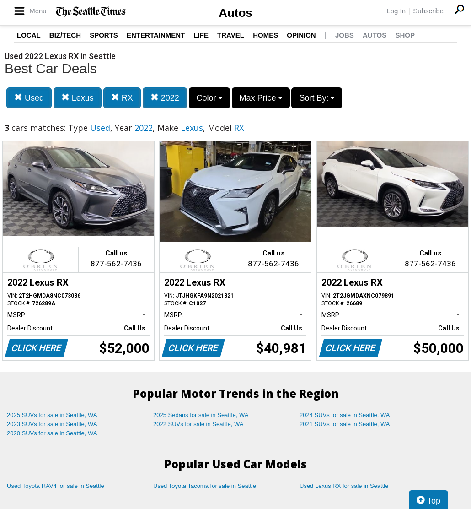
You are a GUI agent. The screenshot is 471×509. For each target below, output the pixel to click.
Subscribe (428, 11)
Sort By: (316, 98)
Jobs (344, 35)
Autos (235, 13)
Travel (230, 35)
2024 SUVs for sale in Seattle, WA (345, 415)
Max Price (261, 98)
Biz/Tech (65, 35)
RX (122, 98)
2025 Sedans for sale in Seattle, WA (200, 415)
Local (29, 35)
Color (209, 98)
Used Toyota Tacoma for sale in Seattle (204, 485)
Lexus (77, 98)
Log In (396, 11)
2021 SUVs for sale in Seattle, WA (345, 424)
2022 (164, 98)
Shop (405, 35)
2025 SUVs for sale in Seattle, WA (52, 415)
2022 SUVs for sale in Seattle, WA (198, 424)
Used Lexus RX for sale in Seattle (344, 485)
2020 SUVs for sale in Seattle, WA (52, 433)
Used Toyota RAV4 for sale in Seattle (55, 485)
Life (201, 35)
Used (29, 98)
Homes (265, 35)
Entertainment (156, 35)
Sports (104, 35)
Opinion (301, 35)
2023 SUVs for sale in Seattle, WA (52, 424)
